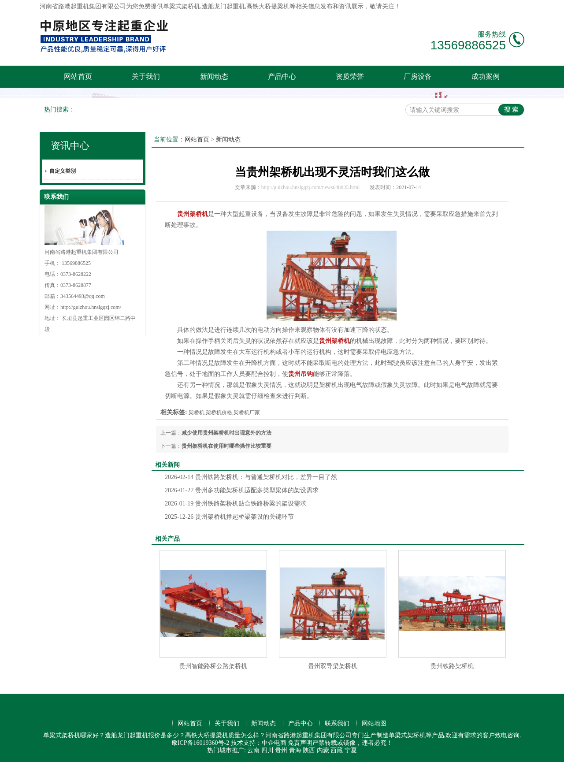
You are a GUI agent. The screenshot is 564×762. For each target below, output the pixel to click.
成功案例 (485, 76)
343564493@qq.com (82, 296)
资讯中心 (70, 145)
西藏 (336, 750)
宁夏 (351, 750)
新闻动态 (214, 76)
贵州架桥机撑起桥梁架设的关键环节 (229, 516)
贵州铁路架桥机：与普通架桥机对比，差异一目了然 (251, 477)
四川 (267, 750)
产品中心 (282, 76)
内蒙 (323, 750)
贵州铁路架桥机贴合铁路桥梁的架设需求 (235, 503)
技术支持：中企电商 (258, 743)
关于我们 (146, 76)
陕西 (309, 750)
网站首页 (78, 76)
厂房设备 (418, 76)
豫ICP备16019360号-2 (200, 743)
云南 (253, 750)
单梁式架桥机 (181, 6)
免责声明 (300, 743)
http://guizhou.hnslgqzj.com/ (90, 307)
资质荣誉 (350, 76)
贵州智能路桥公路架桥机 (213, 666)
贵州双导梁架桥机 (332, 666)
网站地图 (374, 723)
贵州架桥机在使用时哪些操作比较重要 (226, 446)
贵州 (281, 750)
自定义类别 (62, 171)
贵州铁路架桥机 (452, 666)
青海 (295, 750)
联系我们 (337, 723)
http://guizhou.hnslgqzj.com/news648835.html (310, 187)
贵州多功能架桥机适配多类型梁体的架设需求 (242, 490)
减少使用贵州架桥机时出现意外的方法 (226, 433)
